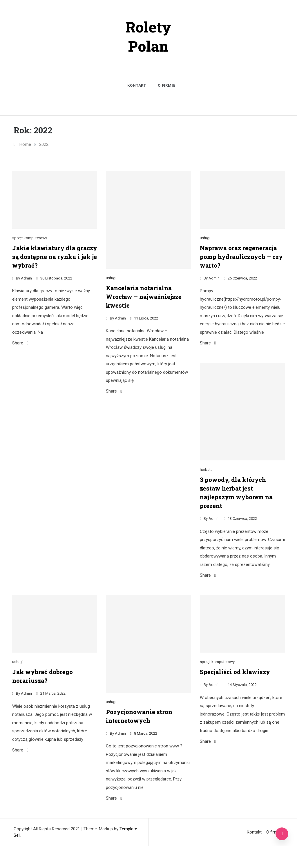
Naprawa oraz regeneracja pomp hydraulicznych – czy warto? (241, 256)
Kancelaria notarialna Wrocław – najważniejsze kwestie (144, 296)
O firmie (166, 85)
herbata (206, 469)
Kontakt (136, 85)
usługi (111, 278)
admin (26, 278)
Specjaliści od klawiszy (235, 672)
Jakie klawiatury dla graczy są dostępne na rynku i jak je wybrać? (54, 256)
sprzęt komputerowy (29, 238)
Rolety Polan (148, 36)
